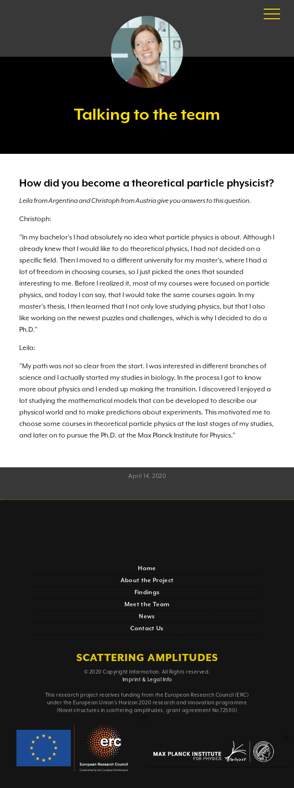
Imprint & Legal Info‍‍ (147, 680)
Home (147, 568)
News (147, 616)
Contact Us (147, 628)
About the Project (147, 580)
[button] (271, 14)
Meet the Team (147, 604)
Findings (147, 592)
